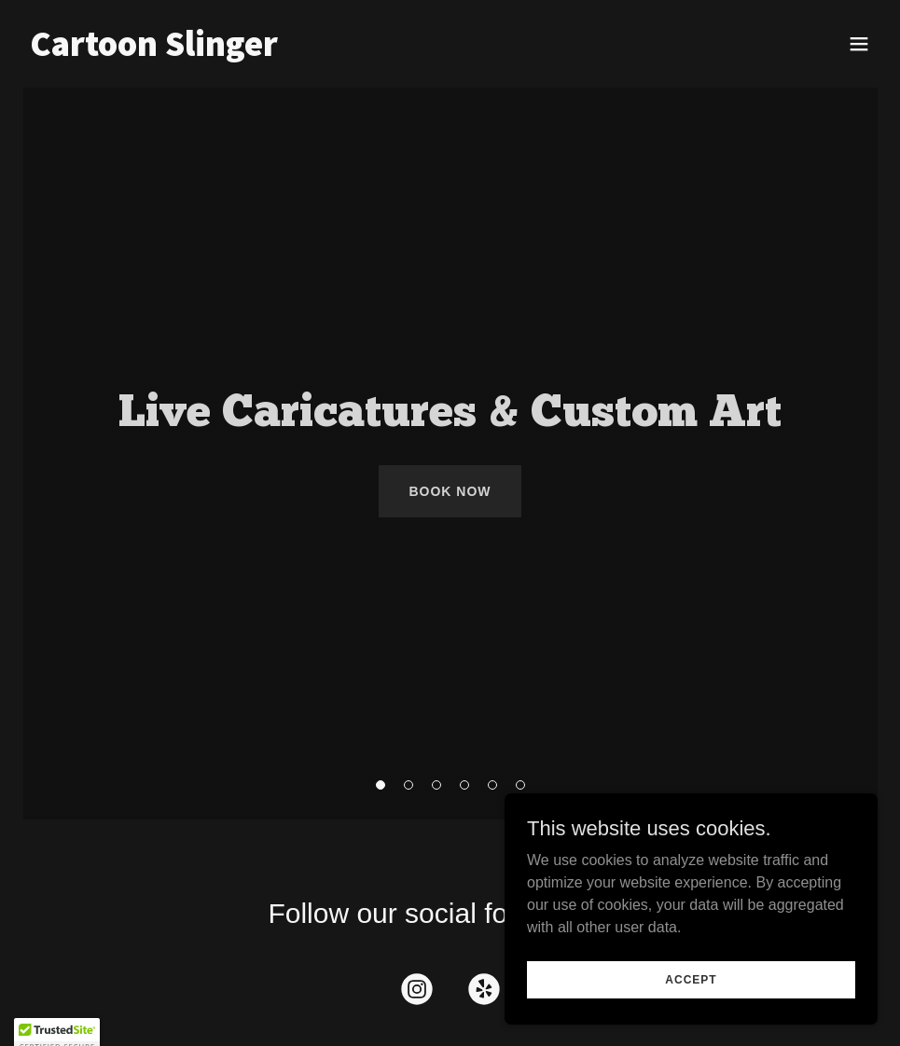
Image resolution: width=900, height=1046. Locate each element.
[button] (859, 43)
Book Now (449, 491)
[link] (154, 51)
